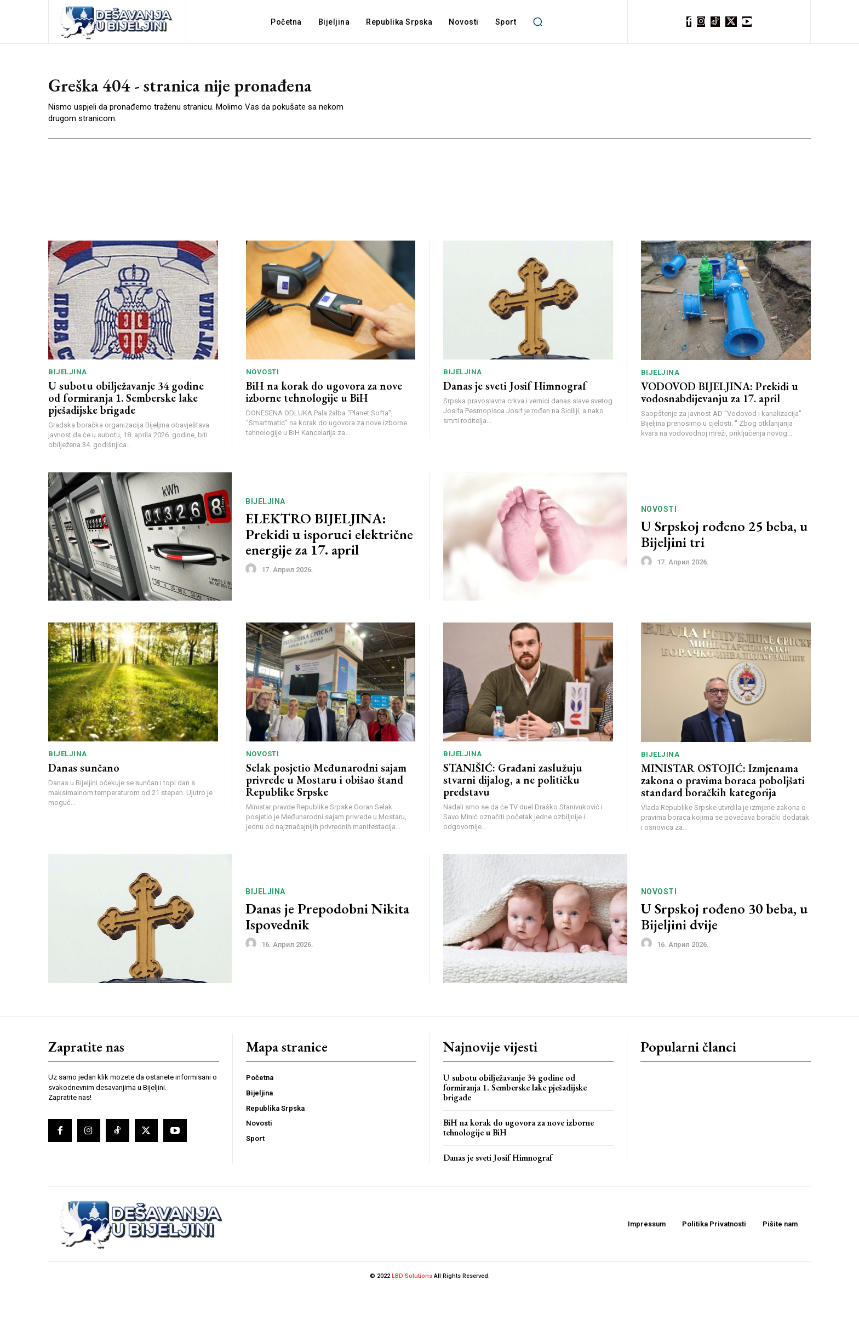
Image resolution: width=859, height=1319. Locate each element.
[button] (537, 22)
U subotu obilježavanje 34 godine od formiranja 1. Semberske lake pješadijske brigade (126, 426)
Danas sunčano (83, 796)
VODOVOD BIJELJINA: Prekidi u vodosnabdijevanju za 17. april (719, 420)
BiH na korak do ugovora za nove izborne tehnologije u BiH (324, 420)
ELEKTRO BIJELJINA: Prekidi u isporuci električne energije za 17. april (329, 562)
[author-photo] (252, 597)
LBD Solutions (413, 1304)
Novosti (262, 400)
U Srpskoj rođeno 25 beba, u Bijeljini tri (724, 562)
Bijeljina (67, 400)
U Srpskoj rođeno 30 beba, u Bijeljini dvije (724, 945)
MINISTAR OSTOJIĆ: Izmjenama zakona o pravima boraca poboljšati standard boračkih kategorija (723, 808)
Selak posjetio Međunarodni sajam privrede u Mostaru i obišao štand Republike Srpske (326, 808)
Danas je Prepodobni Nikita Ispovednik (327, 945)
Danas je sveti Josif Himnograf (515, 414)
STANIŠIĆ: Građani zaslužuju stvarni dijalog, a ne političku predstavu (512, 808)
